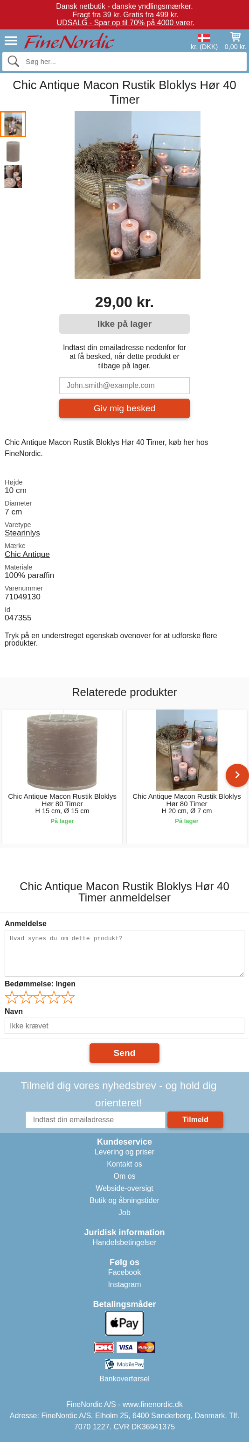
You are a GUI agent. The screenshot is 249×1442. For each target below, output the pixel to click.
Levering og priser (124, 1152)
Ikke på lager (124, 324)
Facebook (124, 1272)
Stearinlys (22, 532)
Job (124, 1213)
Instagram (124, 1284)
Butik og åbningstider (124, 1200)
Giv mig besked (124, 408)
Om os (124, 1176)
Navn (14, 1011)
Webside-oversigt (124, 1188)
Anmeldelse (26, 924)
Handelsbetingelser (125, 1242)
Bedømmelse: (40, 984)
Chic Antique (27, 554)
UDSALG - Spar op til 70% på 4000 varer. (125, 23)
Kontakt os (124, 1164)
